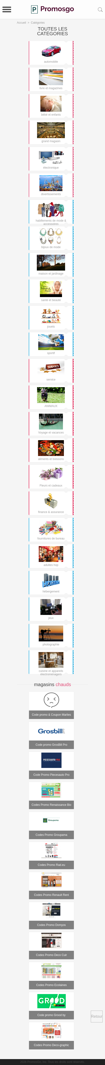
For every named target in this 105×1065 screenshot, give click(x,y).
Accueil (21, 22)
